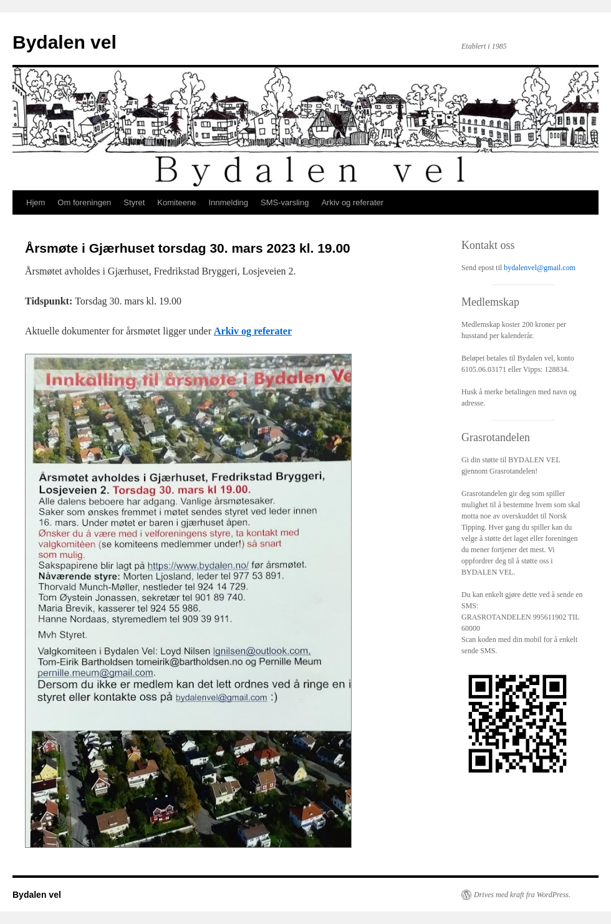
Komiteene (176, 202)
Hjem (35, 202)
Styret (134, 202)
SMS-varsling (285, 202)
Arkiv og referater (352, 202)
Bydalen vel (64, 42)
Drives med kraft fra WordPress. (522, 894)
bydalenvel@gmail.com (539, 267)
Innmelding (228, 202)
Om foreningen (84, 202)
